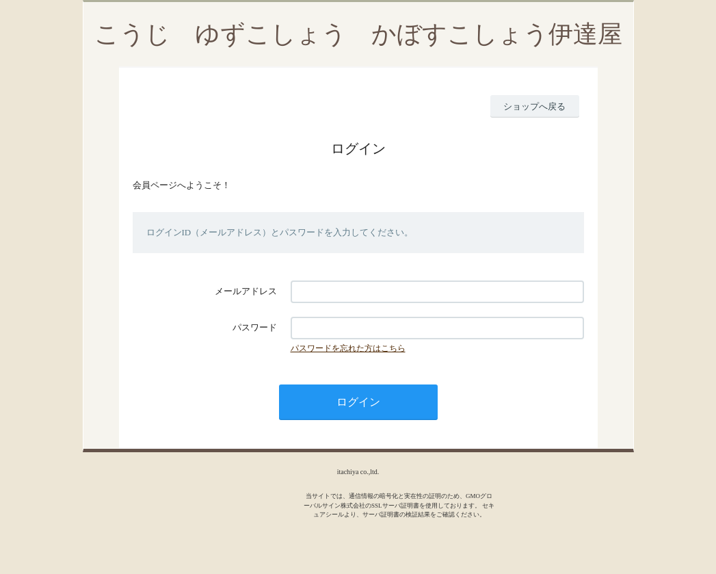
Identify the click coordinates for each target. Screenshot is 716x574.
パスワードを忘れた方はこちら (348, 348)
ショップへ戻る (534, 106)
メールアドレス (246, 291)
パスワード (255, 327)
